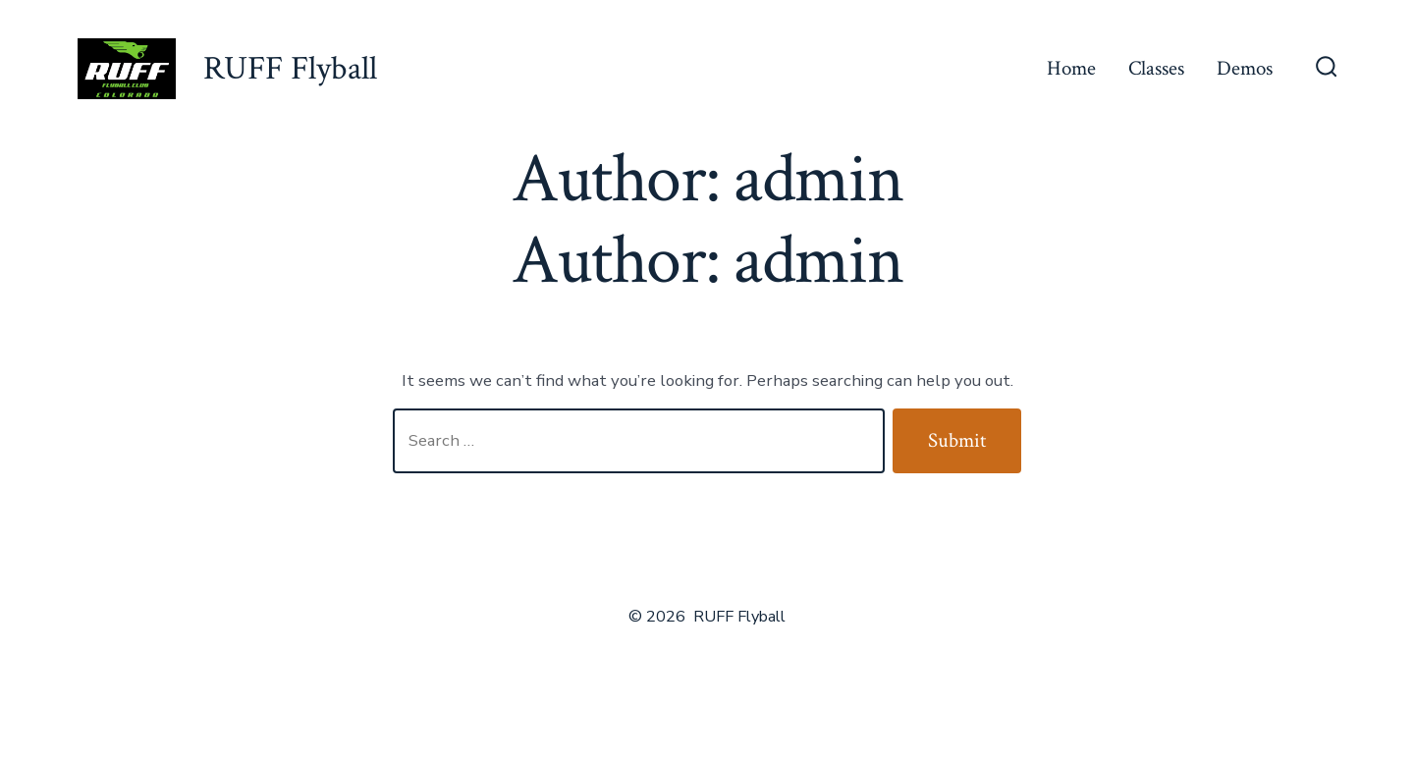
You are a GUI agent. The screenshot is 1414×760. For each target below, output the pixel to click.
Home (1071, 68)
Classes (1156, 68)
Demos (1245, 68)
